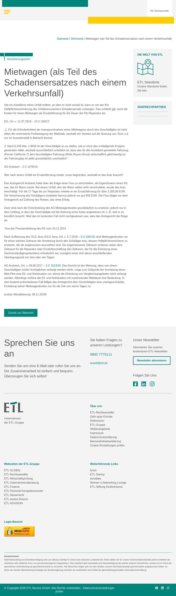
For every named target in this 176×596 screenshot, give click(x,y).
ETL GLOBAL (12, 470)
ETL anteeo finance (16, 499)
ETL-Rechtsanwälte (102, 412)
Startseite (63, 38)
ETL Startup (97, 474)
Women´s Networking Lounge (108, 482)
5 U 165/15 (87, 236)
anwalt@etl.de (99, 363)
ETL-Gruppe (97, 424)
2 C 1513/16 (53, 265)
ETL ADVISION (13, 503)
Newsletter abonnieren (152, 360)
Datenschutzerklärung (103, 437)
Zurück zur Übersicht (21, 312)
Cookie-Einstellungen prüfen (107, 445)
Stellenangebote (100, 428)
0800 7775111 (101, 354)
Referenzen (97, 420)
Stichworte (77, 38)
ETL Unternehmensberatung (21, 482)
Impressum (97, 433)
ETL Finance (12, 486)
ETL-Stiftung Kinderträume (106, 486)
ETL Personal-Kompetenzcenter (23, 490)
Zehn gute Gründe (101, 416)
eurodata (95, 478)
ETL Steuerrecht (14, 495)
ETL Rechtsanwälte (16, 474)
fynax (93, 470)
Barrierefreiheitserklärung (105, 441)
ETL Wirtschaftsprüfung (18, 478)
